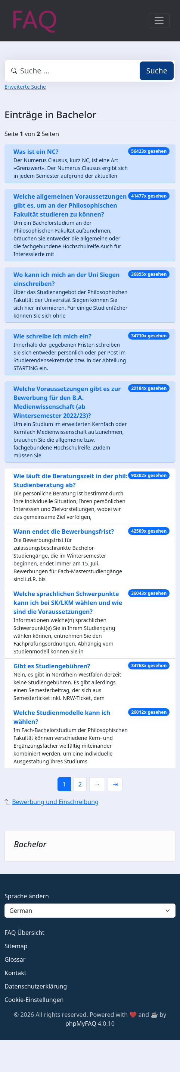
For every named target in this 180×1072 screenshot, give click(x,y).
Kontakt (15, 973)
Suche (156, 71)
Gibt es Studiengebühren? (51, 666)
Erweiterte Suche (25, 86)
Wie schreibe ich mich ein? (52, 336)
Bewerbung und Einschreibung (55, 802)
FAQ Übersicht (24, 932)
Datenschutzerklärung (35, 986)
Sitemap (16, 946)
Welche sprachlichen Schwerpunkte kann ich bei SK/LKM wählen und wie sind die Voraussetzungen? (67, 603)
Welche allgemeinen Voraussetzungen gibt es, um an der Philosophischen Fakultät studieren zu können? (70, 205)
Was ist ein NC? (36, 152)
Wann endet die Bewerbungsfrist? (63, 531)
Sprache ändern (26, 896)
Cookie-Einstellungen (33, 1000)
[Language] (90, 911)
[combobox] (90, 71)
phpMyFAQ (80, 1023)
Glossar (14, 959)
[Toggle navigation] (159, 20)
